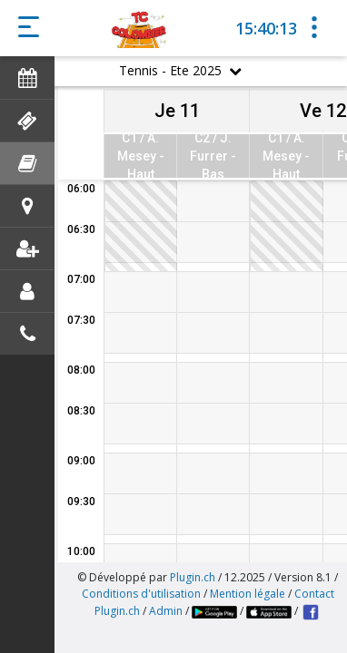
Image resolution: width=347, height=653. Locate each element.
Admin (166, 611)
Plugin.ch (192, 577)
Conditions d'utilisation (141, 593)
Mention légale (247, 593)
